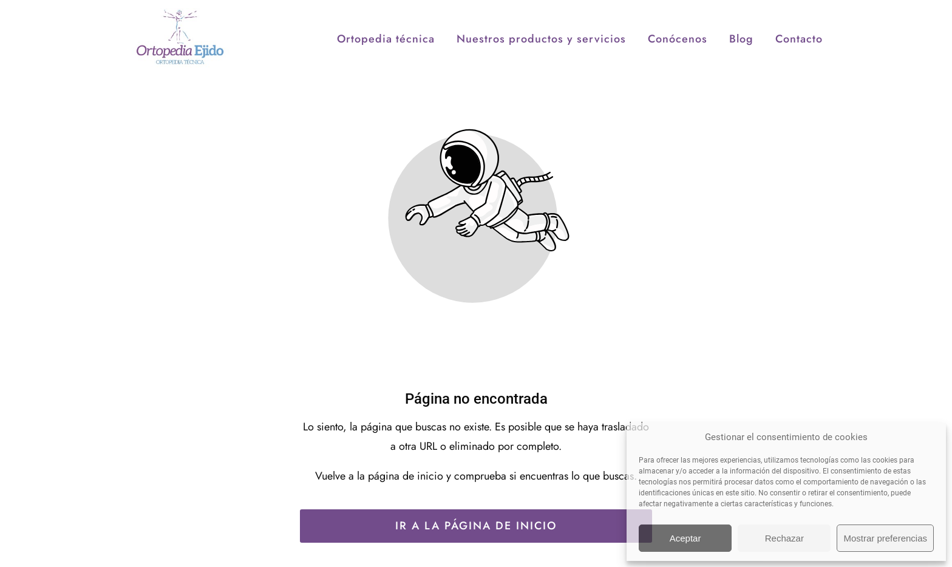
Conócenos (677, 76)
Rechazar (784, 538)
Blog (741, 76)
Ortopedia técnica (386, 76)
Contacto (799, 76)
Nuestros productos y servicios (541, 76)
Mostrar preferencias (885, 538)
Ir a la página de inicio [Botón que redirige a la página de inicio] (476, 526)
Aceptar (685, 538)
